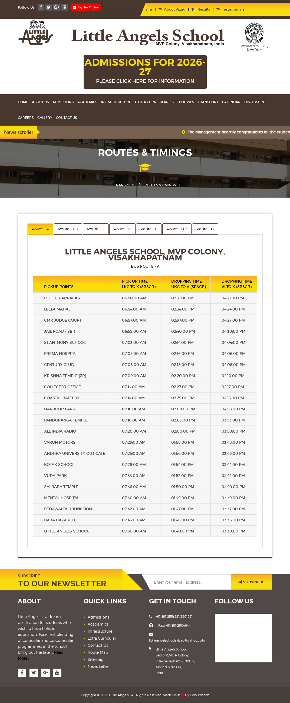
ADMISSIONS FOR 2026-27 (145, 71)
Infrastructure (116, 102)
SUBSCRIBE (251, 582)
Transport (208, 102)
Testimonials (230, 9)
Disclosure (254, 102)
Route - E (148, 229)
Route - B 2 (177, 229)
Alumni (142, 9)
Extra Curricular (152, 102)
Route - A (40, 229)
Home (23, 102)
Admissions (63, 102)
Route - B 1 (68, 229)
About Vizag (171, 9)
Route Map (98, 652)
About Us (40, 102)
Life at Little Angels (108, 9)
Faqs (130, 15)
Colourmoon (199, 695)
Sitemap (95, 659)
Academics (87, 102)
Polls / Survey (103, 15)
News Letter (98, 666)
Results (201, 9)
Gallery (44, 118)
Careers (26, 118)
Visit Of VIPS (183, 102)
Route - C (95, 229)
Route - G (205, 229)
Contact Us (66, 118)
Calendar (231, 102)
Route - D (122, 229)
